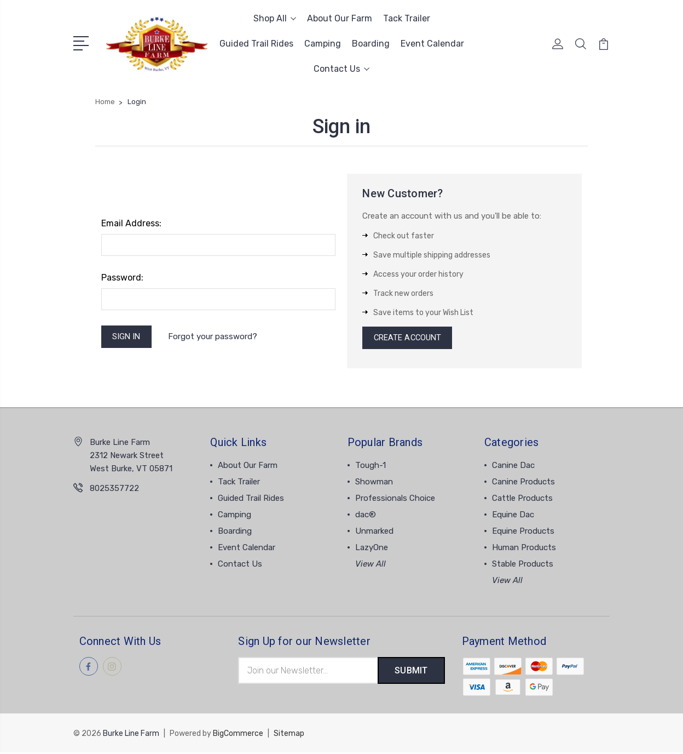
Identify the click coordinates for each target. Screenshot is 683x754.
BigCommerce (238, 735)
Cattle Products (522, 500)
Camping (322, 43)
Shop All (274, 18)
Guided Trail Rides (256, 43)
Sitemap (289, 735)
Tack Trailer (406, 18)
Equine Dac (513, 516)
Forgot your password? (213, 337)
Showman (374, 483)
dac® (365, 516)
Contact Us (341, 69)
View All (370, 565)
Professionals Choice (395, 500)
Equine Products (523, 533)
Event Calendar (432, 43)
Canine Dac (513, 467)
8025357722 (114, 490)
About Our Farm (339, 18)
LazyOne (371, 549)
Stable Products (522, 565)
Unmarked (374, 533)
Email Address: (131, 223)
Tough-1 (370, 467)
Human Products (524, 549)
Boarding (371, 43)
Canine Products (523, 483)
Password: (122, 277)
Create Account (408, 339)
